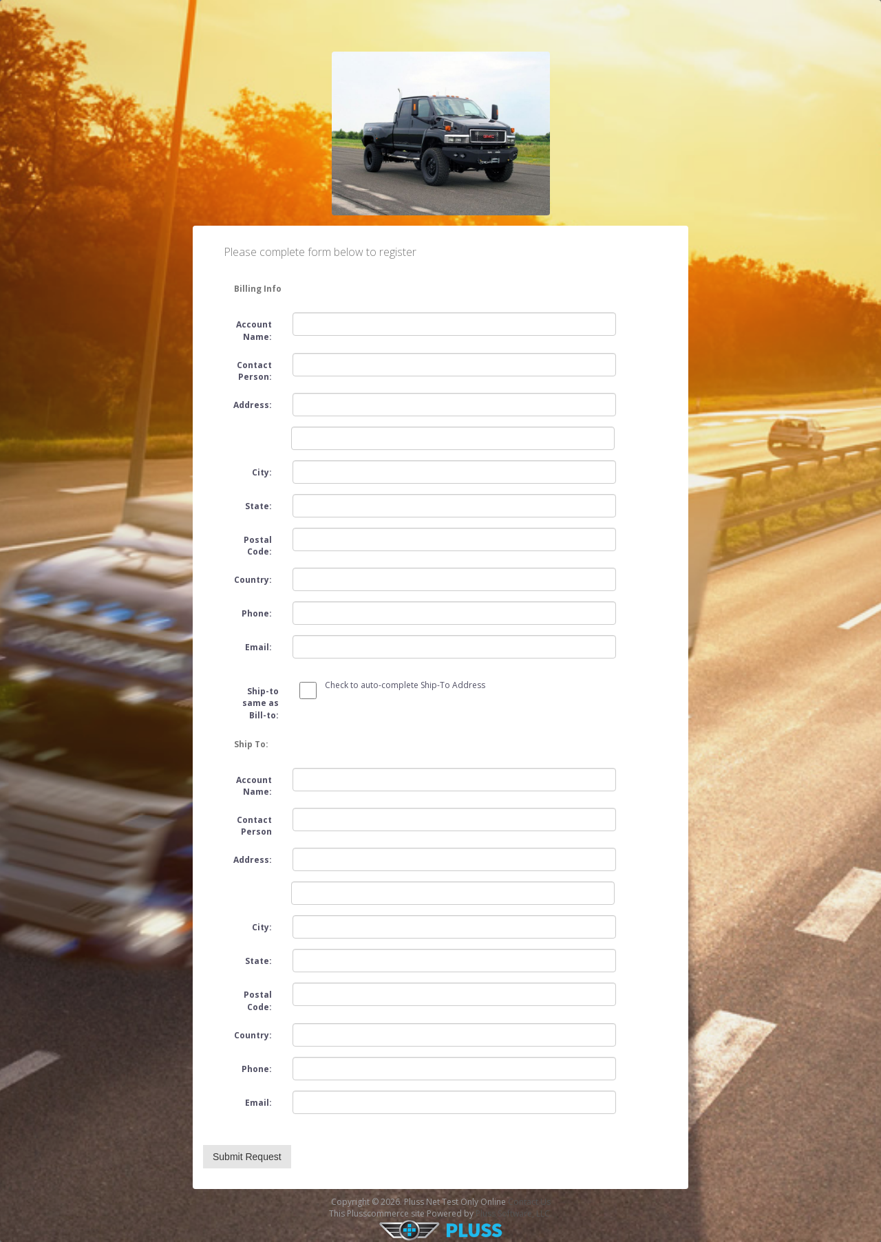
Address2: (247, 430)
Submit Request (247, 1156)
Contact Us (529, 1202)
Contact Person (254, 825)
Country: (253, 580)
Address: (252, 405)
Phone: (257, 613)
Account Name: (254, 330)
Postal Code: (258, 545)
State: (258, 506)
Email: (258, 647)
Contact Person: (254, 371)
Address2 (247, 885)
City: (262, 472)
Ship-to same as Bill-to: (260, 702)
